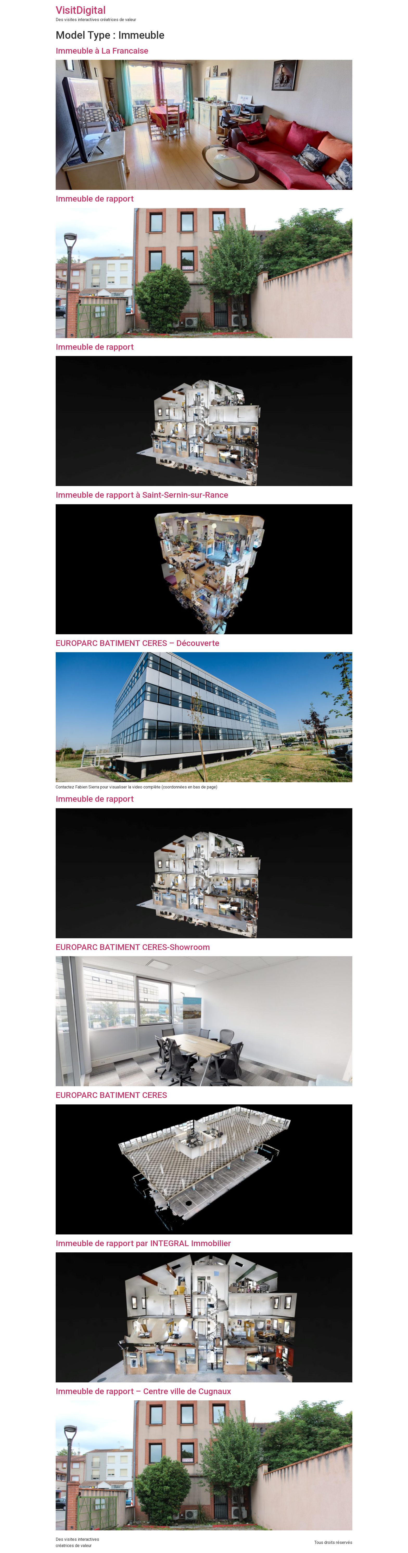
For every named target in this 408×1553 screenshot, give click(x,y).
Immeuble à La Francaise (102, 51)
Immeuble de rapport (95, 199)
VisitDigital (81, 10)
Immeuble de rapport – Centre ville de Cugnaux (143, 1391)
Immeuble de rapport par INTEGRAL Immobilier (143, 1243)
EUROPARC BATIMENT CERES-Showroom (133, 947)
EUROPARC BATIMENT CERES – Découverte (137, 643)
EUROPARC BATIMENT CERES (111, 1095)
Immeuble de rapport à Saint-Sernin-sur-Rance (142, 495)
